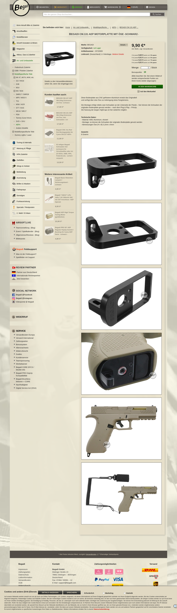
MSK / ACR (20, 107)
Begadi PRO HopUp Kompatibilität (24, 377)
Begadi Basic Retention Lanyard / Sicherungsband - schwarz (64, 184)
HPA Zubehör (20, 157)
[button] (132, 10)
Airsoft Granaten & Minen (24, 46)
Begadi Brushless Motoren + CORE (23, 383)
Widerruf (22, 320)
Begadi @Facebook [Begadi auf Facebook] (24, 298)
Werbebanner (21, 367)
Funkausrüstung (21, 204)
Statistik (129, 593)
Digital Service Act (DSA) (26, 391)
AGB (20, 584)
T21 (17, 104)
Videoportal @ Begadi (25, 305)
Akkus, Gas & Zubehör (23, 57)
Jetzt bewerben (23, 282)
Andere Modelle (22, 131)
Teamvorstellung (25, 231)
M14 (17, 91)
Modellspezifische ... (101, 30)
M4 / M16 (19, 94)
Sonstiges (18, 198)
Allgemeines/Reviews (27, 238)
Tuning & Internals (21, 145)
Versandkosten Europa (25, 338)
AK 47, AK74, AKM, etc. (25, 80)
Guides (19, 357)
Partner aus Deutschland (27, 275)
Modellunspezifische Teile (24, 135)
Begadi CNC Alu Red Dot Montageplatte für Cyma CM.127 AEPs (64, 135)
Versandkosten (148, 52)
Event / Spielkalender (27, 234)
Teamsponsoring (23, 364)
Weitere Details (118, 57)
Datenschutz (23, 576)
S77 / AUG (20, 111)
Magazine (18, 52)
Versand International (24, 341)
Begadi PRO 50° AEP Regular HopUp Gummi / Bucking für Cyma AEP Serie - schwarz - (64, 234)
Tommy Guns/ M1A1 (24, 121)
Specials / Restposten (23, 210)
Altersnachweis (22, 351)
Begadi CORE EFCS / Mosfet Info (25, 371)
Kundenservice (22, 360)
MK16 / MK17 (21, 114)
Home (67, 30)
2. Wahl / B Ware (21, 216)
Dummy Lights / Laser (23, 138)
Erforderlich (89, 593)
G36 (17, 87)
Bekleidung (19, 175)
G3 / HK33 (20, 84)
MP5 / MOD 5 (21, 101)
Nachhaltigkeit (22, 388)
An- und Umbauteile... (81, 30)
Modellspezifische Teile (23, 77)
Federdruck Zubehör (22, 70)
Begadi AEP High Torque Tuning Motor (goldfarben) (64, 218)
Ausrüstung (19, 181)
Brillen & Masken (21, 187)
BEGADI (90, 48)
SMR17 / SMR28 (22, 97)
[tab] (123, 48)
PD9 (17, 118)
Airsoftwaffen (19, 34)
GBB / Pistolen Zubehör (24, 74)
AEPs (114, 30)
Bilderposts (20, 242)
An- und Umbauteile (22, 63)
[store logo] (21, 10)
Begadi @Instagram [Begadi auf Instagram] (24, 301)
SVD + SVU (20, 124)
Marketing (109, 593)
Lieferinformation (25, 579)
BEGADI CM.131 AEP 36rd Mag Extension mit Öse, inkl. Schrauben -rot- (64, 119)
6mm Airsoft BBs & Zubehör (25, 28)
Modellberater (20, 40)
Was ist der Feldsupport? (26, 257)
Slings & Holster (21, 169)
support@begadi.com (67, 584)
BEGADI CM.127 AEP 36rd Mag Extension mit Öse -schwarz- (64, 103)
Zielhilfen (18, 163)
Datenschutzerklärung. (102, 609)
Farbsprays (19, 192)
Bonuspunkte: (137, 75)
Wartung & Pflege (21, 151)
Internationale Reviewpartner (28, 279)
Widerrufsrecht (22, 354)
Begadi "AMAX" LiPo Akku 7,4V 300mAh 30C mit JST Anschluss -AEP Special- (64, 201)
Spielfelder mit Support (25, 260)
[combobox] (96, 17)
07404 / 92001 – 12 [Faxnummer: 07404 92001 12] (64, 582)
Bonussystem (21, 347)
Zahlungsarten (22, 344)
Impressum (23, 571)
